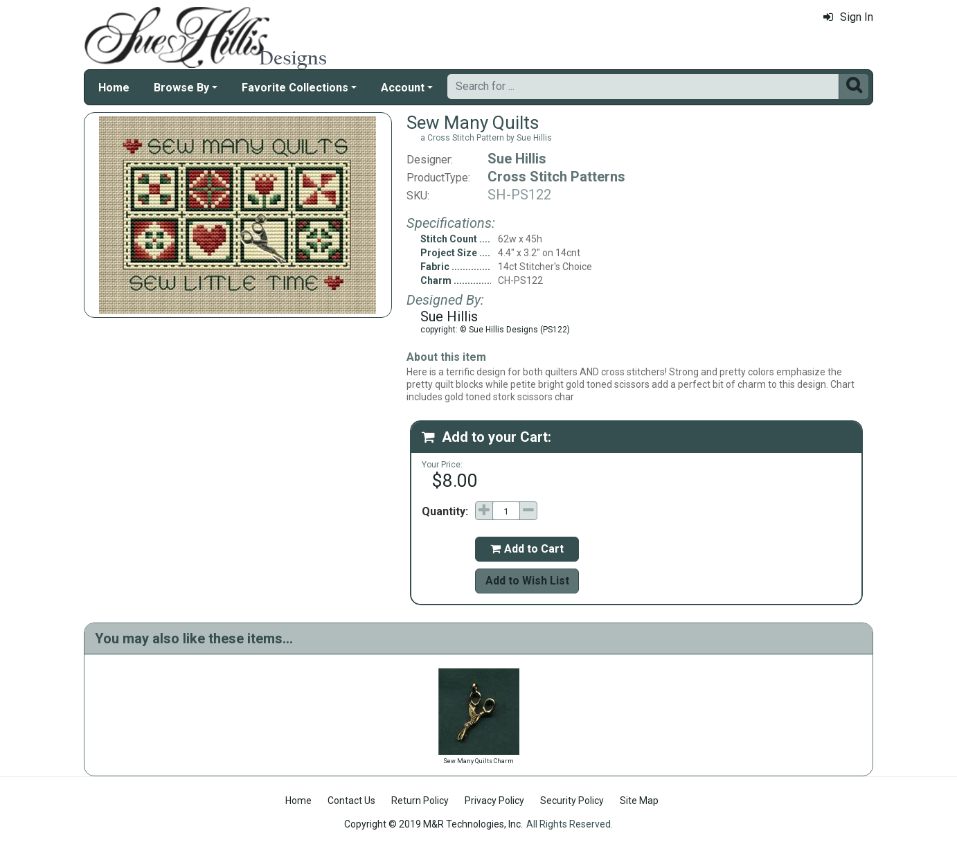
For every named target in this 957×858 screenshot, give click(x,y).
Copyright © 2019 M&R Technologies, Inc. (433, 824)
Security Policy (572, 800)
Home (113, 87)
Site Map (639, 800)
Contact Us (351, 800)
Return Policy (420, 800)
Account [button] (402, 87)
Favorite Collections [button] (295, 87)
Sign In (848, 17)
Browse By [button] (181, 87)
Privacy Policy (494, 800)
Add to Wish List (527, 580)
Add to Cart (527, 548)
